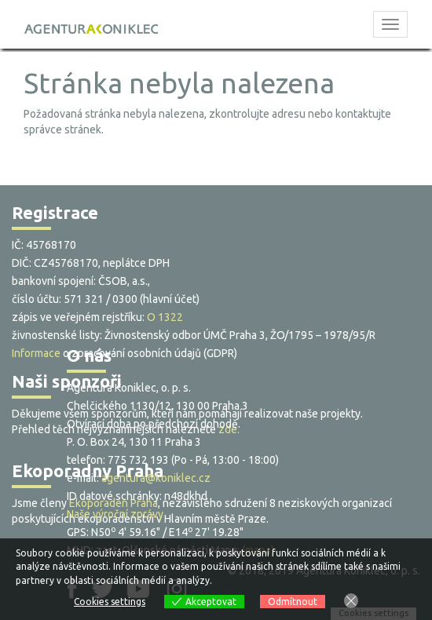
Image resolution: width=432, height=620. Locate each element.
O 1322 (165, 317)
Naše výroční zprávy (115, 514)
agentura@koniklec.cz (156, 478)
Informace (36, 353)
